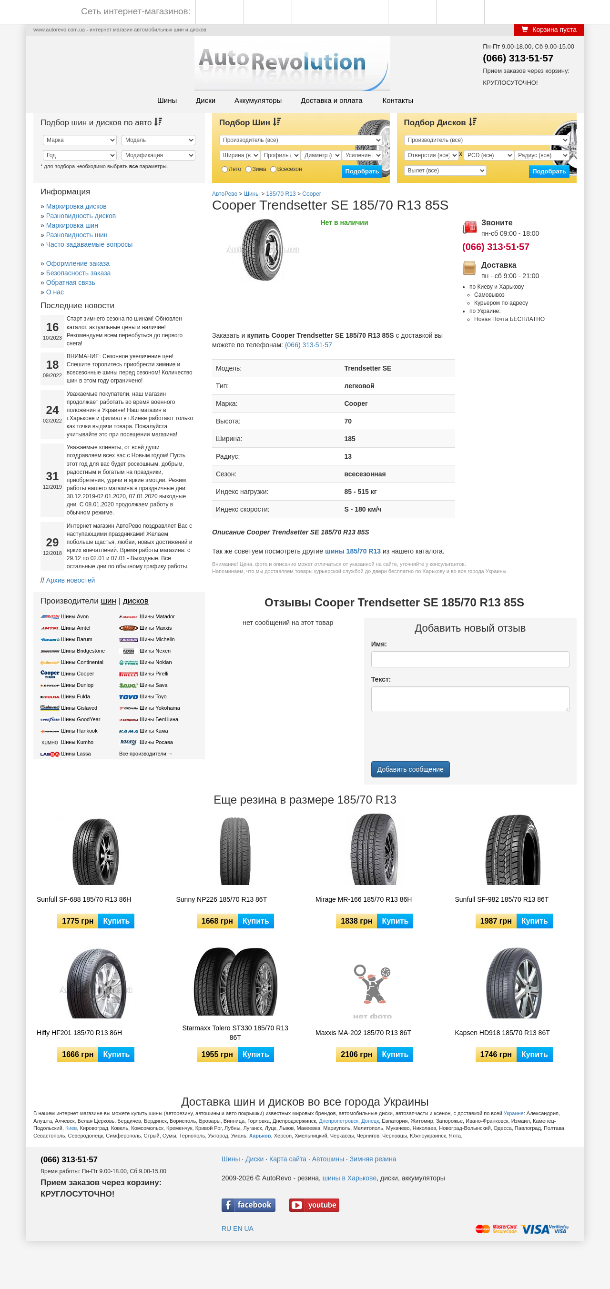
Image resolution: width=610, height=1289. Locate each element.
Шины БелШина (159, 719)
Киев (71, 1128)
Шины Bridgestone (83, 651)
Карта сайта (287, 1159)
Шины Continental (82, 662)
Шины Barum (76, 639)
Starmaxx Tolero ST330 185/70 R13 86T (235, 1032)
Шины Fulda (75, 696)
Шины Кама (154, 731)
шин (108, 600)
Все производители (142, 753)
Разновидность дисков (81, 216)
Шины (167, 100)
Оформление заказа (78, 263)
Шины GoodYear (80, 719)
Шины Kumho (77, 742)
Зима (255, 169)
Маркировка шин (72, 225)
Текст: (381, 679)
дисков (136, 600)
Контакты (397, 100)
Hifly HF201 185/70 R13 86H (79, 1033)
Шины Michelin (157, 639)
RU (226, 1228)
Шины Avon (75, 616)
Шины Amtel (75, 628)
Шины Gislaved (79, 708)
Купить (116, 921)
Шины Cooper (77, 673)
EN (237, 1228)
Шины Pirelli (154, 673)
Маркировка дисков (76, 206)
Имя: (379, 644)
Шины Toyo (153, 696)
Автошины (328, 1159)
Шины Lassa (76, 753)
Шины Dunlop (77, 685)
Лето (231, 169)
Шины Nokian (156, 662)
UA (248, 1228)
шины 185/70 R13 (353, 551)
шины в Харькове (349, 1178)
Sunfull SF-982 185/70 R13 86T (502, 899)
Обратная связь (70, 282)
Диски (205, 100)
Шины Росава (156, 742)
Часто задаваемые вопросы (89, 244)
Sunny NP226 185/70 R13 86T (221, 899)
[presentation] (443, 737)
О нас (55, 292)
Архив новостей (70, 580)
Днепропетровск (338, 1121)
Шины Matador (157, 616)
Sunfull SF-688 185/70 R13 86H (84, 899)
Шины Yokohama (160, 708)
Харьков (260, 1135)
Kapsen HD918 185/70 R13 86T (502, 1033)
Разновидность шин (77, 235)
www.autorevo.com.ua (59, 29)
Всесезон (286, 169)
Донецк (370, 1121)
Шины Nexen (155, 651)
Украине (514, 1113)
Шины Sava (153, 685)
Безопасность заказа (78, 273)
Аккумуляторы (258, 100)
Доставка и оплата (331, 100)
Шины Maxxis (156, 628)
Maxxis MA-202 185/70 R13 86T (363, 1033)
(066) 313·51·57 (518, 57)
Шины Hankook (79, 731)
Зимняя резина (373, 1159)
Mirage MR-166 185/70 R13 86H (363, 899)
